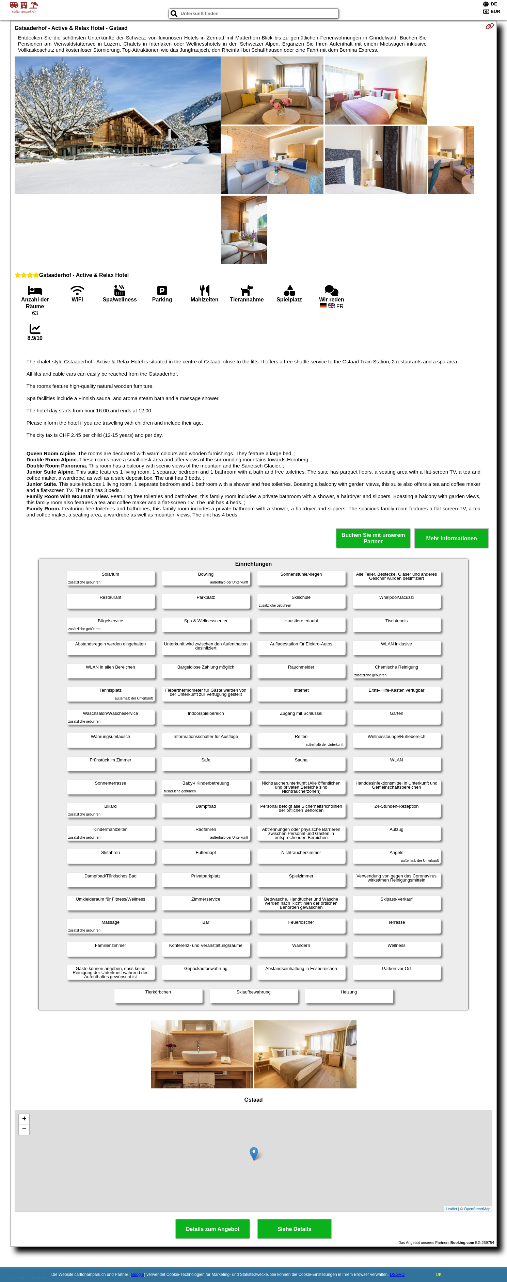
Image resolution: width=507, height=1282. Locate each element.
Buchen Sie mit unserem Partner (373, 538)
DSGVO (397, 1274)
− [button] (24, 1129)
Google (137, 1274)
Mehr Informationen (451, 538)
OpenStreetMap (477, 1209)
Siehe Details (295, 1229)
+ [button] (24, 1119)
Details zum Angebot (213, 1229)
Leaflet (451, 1209)
